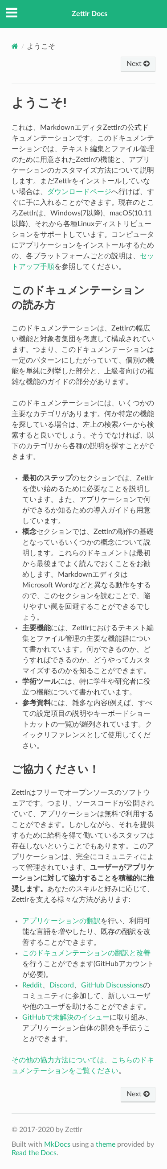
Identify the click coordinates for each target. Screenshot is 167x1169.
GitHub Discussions (112, 985)
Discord (61, 985)
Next (138, 63)
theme (105, 1144)
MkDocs (57, 1144)
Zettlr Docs (89, 13)
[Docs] (15, 46)
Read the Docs (34, 1153)
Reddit (32, 985)
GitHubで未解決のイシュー (66, 1017)
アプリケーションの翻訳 (61, 921)
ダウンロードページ (79, 191)
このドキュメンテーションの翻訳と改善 (86, 953)
